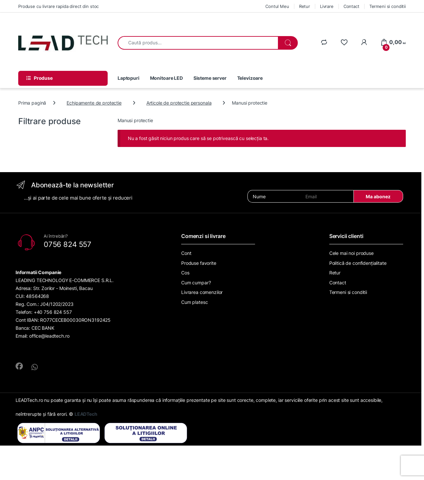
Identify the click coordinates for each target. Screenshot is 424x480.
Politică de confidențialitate (358, 263)
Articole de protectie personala (179, 103)
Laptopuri (128, 78)
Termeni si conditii (387, 6)
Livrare (327, 6)
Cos (185, 272)
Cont (186, 253)
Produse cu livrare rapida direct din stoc (58, 6)
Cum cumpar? (196, 282)
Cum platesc (194, 302)
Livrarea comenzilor (202, 292)
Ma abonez (378, 196)
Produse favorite (198, 263)
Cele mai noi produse (351, 253)
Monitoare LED (166, 78)
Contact (351, 6)
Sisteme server (210, 78)
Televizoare (250, 78)
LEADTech (86, 414)
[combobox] (198, 43)
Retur (304, 6)
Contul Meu (277, 6)
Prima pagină (32, 103)
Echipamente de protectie (94, 103)
